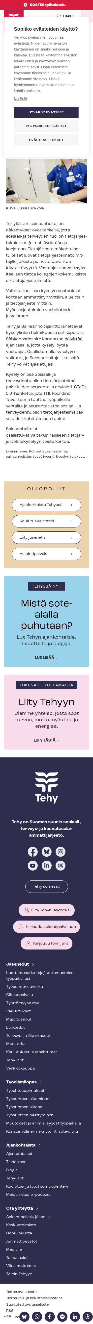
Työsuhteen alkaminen (27, 1099)
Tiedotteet (16, 1162)
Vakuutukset (18, 1011)
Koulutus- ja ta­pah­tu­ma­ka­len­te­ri (37, 1187)
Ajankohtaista (21, 1145)
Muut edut (16, 1044)
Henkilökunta (19, 1233)
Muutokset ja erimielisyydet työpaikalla (43, 1123)
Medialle (14, 1250)
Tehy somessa (46, 887)
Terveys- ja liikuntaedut (28, 1036)
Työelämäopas (22, 1082)
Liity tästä (45, 741)
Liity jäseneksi (33, 538)
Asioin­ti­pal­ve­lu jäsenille (28, 1217)
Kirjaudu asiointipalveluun (51, 927)
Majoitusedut (18, 1020)
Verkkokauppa (20, 1069)
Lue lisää (44, 658)
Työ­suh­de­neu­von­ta (24, 987)
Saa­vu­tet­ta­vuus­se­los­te (27, 1305)
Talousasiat (17, 1258)
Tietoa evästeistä (21, 1292)
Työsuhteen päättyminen (30, 1115)
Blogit (11, 1170)
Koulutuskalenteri (37, 521)
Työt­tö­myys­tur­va (22, 1003)
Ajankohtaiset (19, 1154)
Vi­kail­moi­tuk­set (21, 1266)
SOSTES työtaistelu (48, 5)
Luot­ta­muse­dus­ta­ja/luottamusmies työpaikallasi (39, 976)
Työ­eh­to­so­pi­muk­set (25, 1091)
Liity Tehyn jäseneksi (51, 910)
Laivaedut (15, 1028)
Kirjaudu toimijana (50, 944)
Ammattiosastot (21, 1242)
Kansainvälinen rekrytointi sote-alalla (42, 1132)
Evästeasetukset (46, 140)
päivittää (73, 339)
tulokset (77, 457)
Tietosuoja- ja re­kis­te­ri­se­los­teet (34, 1298)
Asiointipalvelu (34, 554)
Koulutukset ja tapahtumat (31, 1052)
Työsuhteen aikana (24, 1107)
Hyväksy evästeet (46, 112)
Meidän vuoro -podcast (28, 1195)
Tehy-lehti (15, 1060)
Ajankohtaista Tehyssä (41, 505)
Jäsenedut (18, 964)
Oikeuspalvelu (19, 995)
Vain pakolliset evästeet (46, 126)
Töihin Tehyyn (19, 1274)
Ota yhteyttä (20, 1208)
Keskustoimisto (21, 1225)
